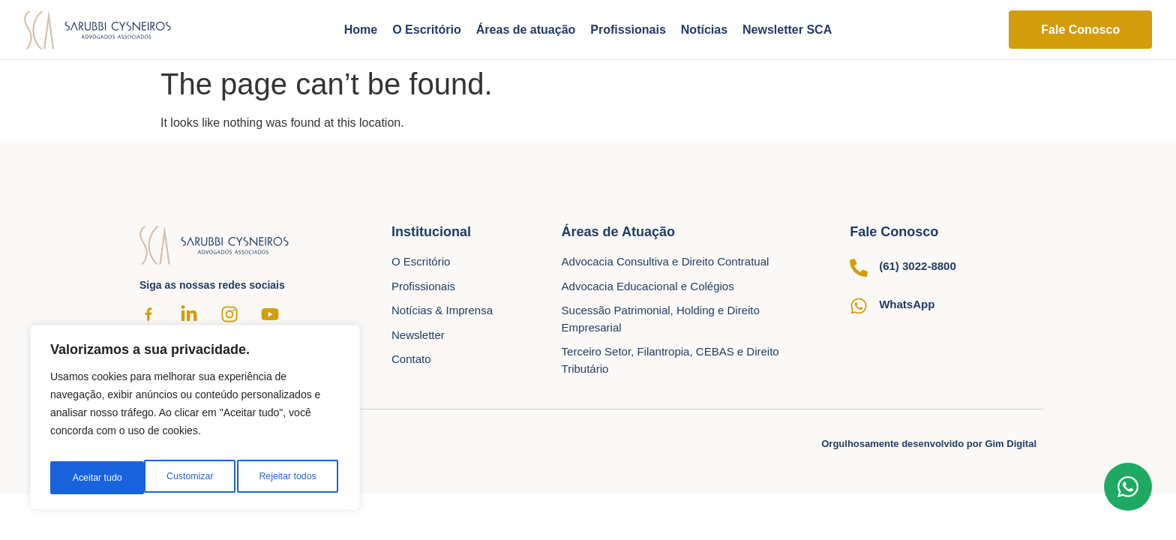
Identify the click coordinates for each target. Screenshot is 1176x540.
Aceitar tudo (294, 478)
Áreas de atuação (526, 29)
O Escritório (426, 29)
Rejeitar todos (193, 478)
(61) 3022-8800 (917, 266)
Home (360, 29)
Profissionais (627, 29)
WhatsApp (906, 304)
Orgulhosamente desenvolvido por (928, 443)
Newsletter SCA (787, 29)
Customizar (94, 478)
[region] (195, 422)
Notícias (704, 29)
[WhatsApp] (859, 306)
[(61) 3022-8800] (859, 268)
